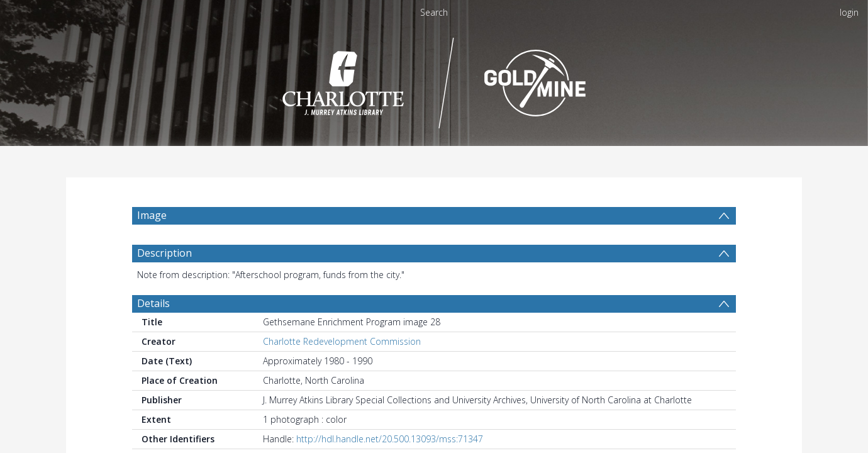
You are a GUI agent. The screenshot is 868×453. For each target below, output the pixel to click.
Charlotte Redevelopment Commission (342, 372)
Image (152, 215)
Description (164, 283)
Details (153, 333)
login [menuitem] (849, 12)
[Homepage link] (434, 79)
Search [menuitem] (434, 12)
